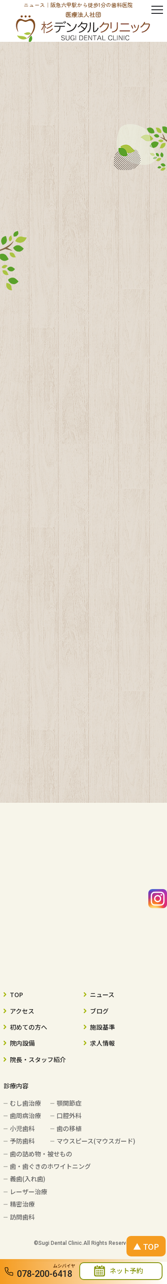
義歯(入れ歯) (27, 1178)
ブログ (99, 1010)
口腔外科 (69, 1115)
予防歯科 (22, 1140)
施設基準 (102, 1026)
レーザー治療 (28, 1191)
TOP (16, 994)
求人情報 (102, 1042)
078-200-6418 (44, 1273)
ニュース (102, 994)
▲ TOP (146, 1246)
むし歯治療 (25, 1103)
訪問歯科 (22, 1216)
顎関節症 (69, 1103)
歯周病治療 (25, 1115)
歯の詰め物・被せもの (41, 1153)
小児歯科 (22, 1128)
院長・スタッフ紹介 (38, 1059)
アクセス (22, 1010)
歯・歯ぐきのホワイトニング (50, 1166)
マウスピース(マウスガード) (96, 1140)
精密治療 (22, 1203)
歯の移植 (69, 1128)
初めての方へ (28, 1026)
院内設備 (22, 1042)
